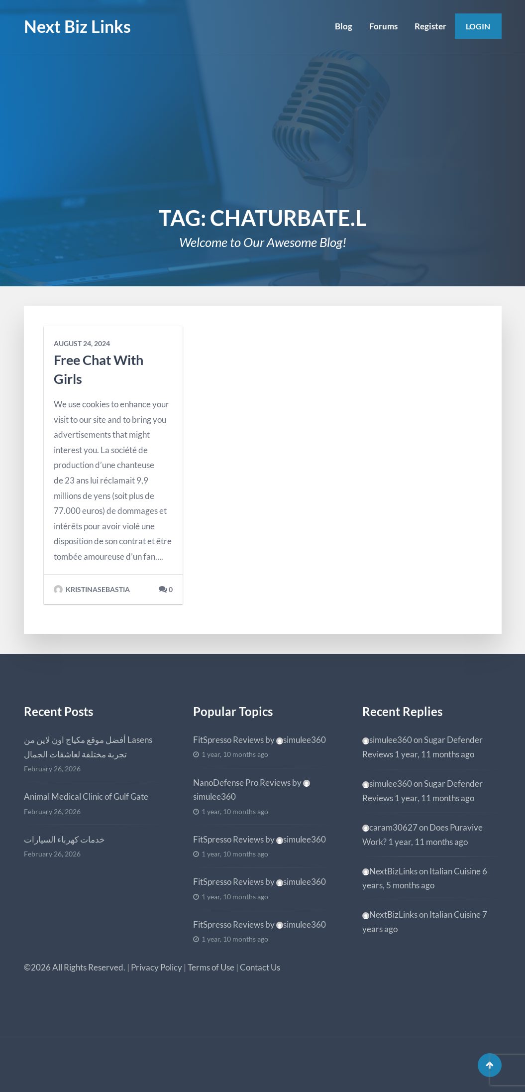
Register (430, 26)
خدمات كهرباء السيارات (64, 839)
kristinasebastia (92, 590)
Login (478, 26)
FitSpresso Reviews (228, 739)
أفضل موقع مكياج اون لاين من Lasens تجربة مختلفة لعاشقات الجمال (88, 746)
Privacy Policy (156, 967)
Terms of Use (211, 967)
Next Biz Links (77, 26)
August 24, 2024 (82, 344)
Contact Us (260, 967)
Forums (383, 26)
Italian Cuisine (455, 871)
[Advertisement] (262, 128)
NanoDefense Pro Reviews (242, 782)
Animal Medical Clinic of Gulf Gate (86, 796)
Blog (343, 26)
